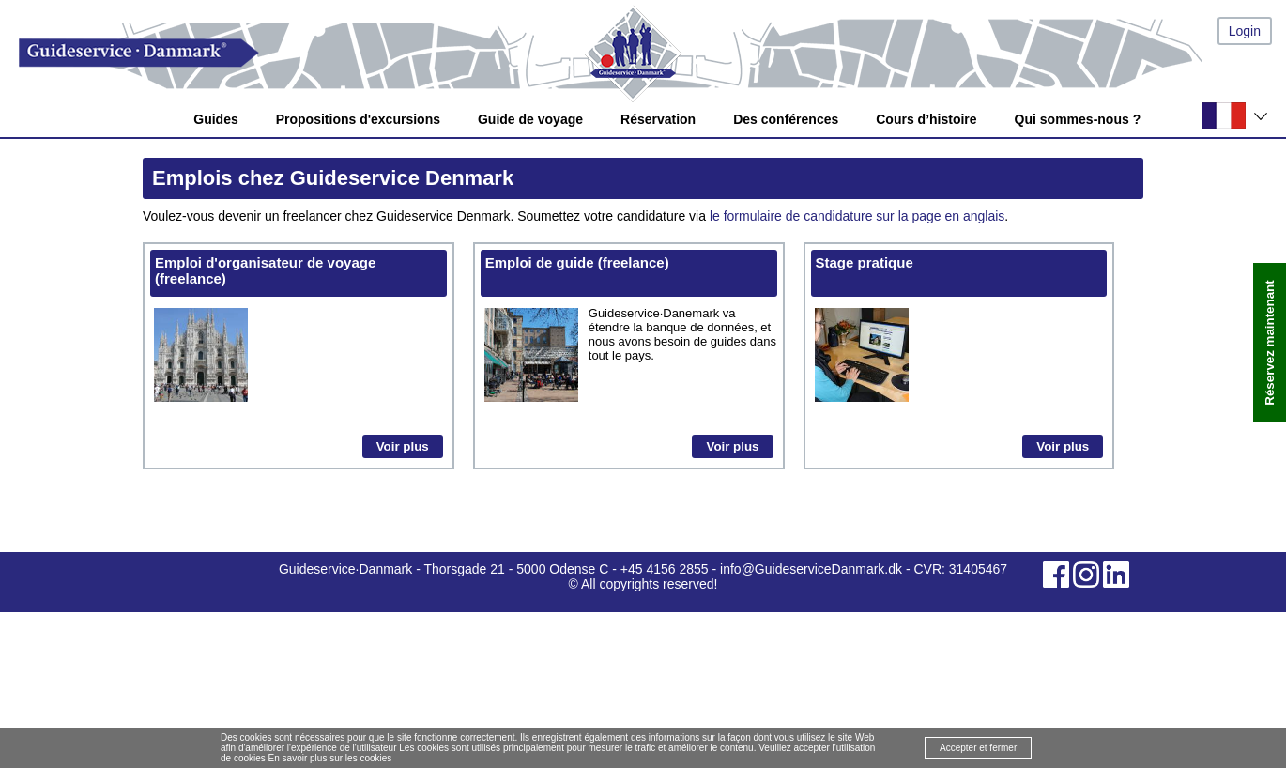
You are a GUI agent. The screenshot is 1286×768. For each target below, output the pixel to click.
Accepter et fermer (978, 748)
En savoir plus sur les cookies (330, 758)
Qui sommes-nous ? (1078, 119)
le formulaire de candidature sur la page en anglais (857, 215)
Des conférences (785, 119)
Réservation (658, 119)
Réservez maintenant (1270, 343)
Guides (215, 119)
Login (1245, 30)
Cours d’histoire (926, 119)
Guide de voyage (530, 119)
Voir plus (402, 446)
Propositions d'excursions (358, 119)
